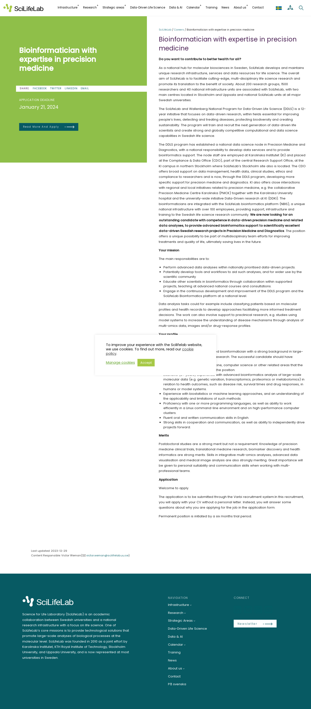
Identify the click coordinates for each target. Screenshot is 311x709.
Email (85, 88)
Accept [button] (146, 362)
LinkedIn (71, 88)
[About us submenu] (184, 668)
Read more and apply (41, 127)
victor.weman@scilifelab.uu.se (107, 555)
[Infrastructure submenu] (191, 605)
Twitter (56, 88)
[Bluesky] (248, 610)
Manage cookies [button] (120, 362)
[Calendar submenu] (185, 645)
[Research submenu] (185, 613)
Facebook (40, 88)
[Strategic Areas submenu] (194, 621)
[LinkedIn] (238, 610)
